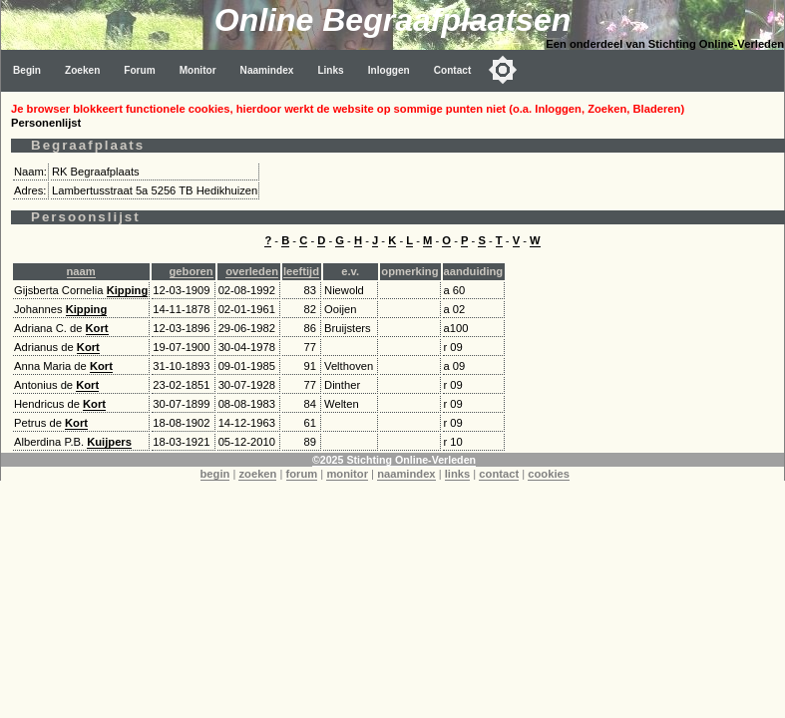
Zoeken (82, 70)
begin (215, 474)
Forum (139, 70)
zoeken (257, 474)
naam (81, 271)
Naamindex (267, 70)
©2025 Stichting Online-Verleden (394, 460)
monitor (347, 474)
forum (302, 474)
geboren (191, 271)
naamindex (406, 474)
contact (499, 474)
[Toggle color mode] (503, 70)
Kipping (128, 290)
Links (330, 70)
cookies (549, 474)
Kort (97, 328)
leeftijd (301, 271)
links (458, 474)
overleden (251, 271)
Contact (453, 70)
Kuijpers (109, 442)
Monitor (198, 70)
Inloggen (389, 70)
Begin (27, 70)
